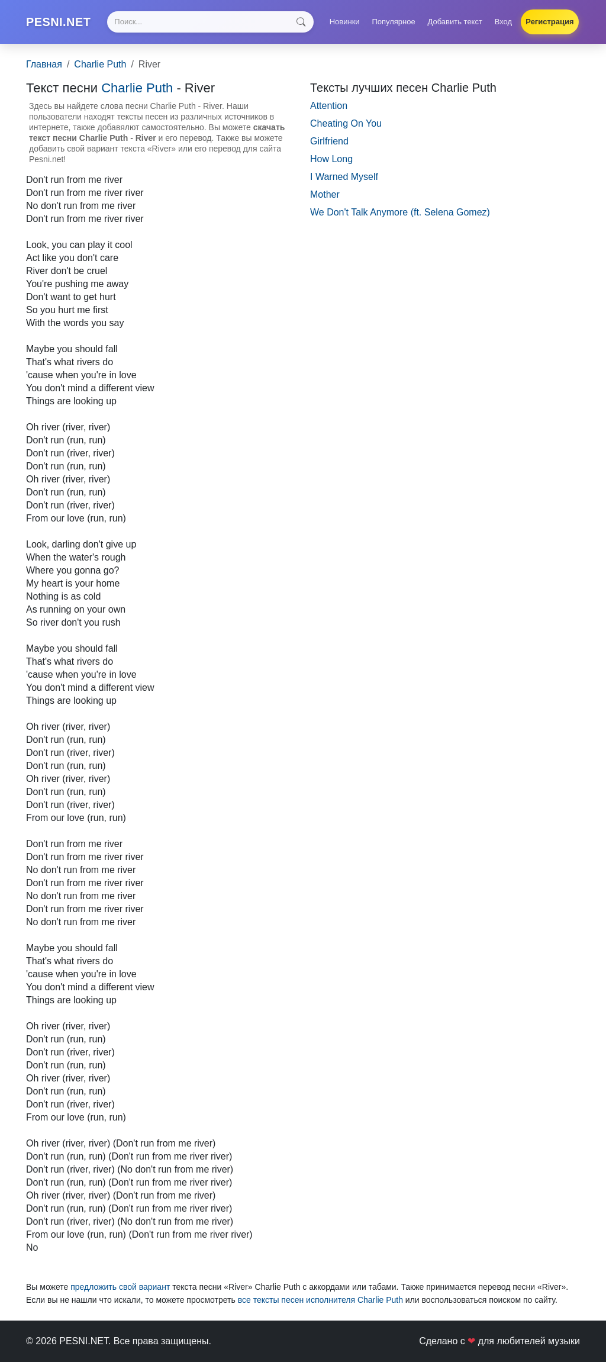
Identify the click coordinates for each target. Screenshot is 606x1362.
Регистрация (549, 21)
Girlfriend (329, 141)
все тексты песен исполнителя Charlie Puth (320, 1300)
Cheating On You (346, 123)
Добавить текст (455, 21)
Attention (328, 106)
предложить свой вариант (120, 1287)
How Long (331, 159)
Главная (44, 64)
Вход (503, 21)
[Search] (211, 22)
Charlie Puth (100, 64)
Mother (325, 194)
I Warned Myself (344, 177)
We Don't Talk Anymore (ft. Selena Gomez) (400, 212)
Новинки (345, 21)
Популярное (393, 21)
